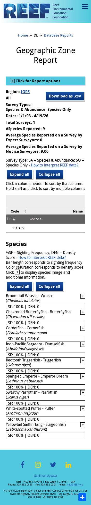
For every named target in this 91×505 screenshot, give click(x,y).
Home (23, 35)
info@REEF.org (75, 484)
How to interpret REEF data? (54, 165)
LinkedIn (69, 467)
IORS (25, 91)
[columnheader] (16, 211)
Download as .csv (65, 96)
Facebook (22, 467)
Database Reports (58, 35)
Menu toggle (84, 10)
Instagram (38, 467)
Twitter (53, 467)
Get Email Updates (45, 475)
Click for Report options (37, 81)
